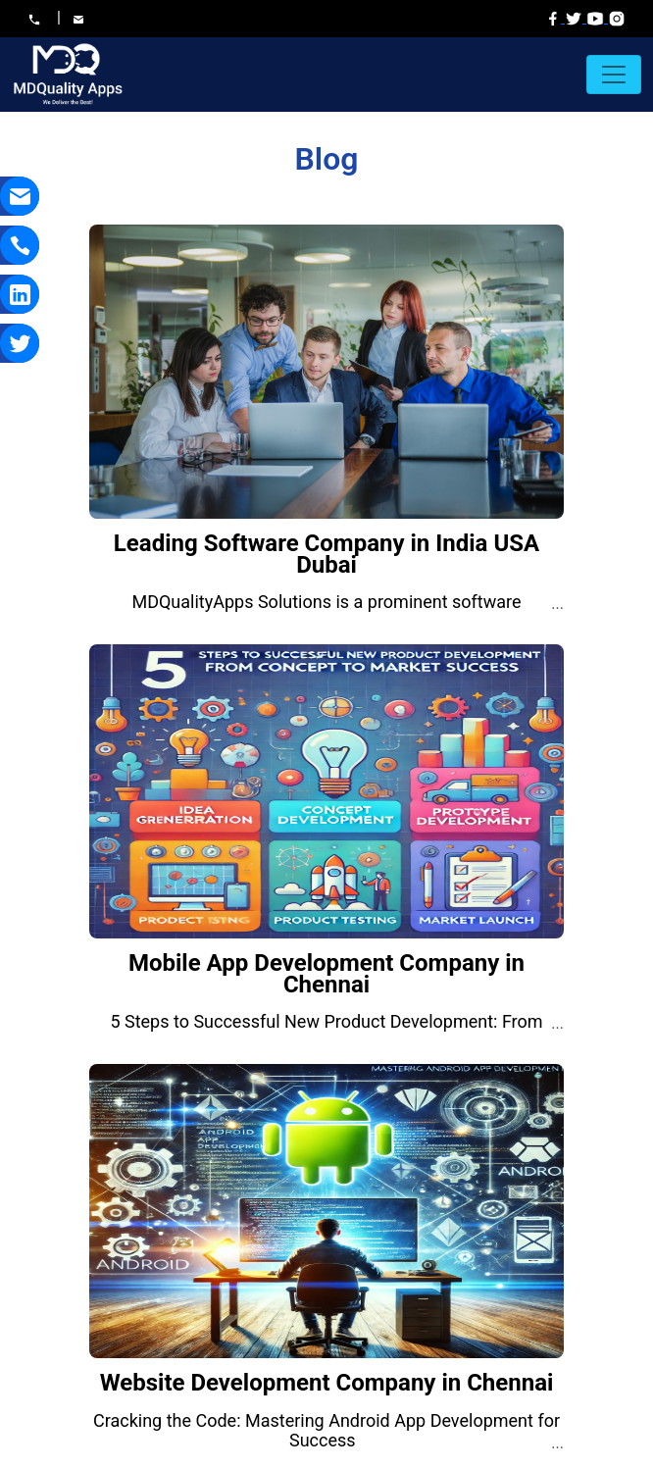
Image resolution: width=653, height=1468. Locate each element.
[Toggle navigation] (613, 74)
